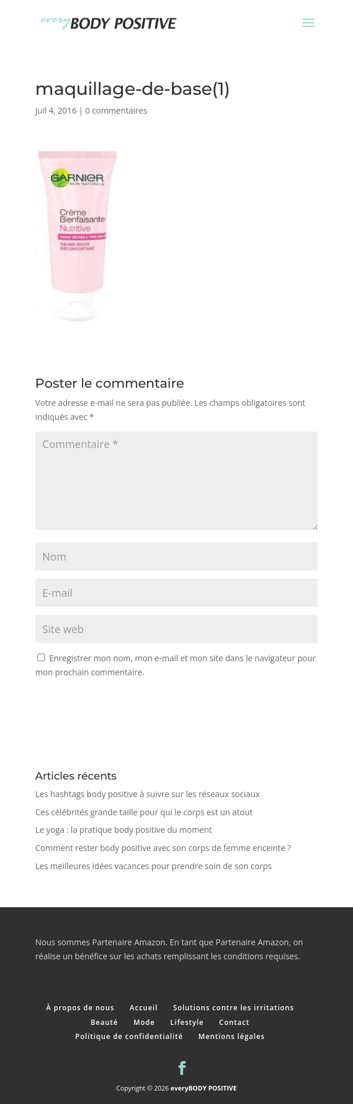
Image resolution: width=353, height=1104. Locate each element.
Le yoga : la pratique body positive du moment (123, 829)
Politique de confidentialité (129, 1036)
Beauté (104, 1022)
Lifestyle (187, 1022)
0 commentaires (116, 110)
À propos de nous (80, 1008)
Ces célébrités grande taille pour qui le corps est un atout (143, 812)
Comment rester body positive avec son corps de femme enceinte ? (163, 847)
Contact (234, 1022)
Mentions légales (231, 1036)
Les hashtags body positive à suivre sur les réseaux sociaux (147, 793)
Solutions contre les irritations (233, 1008)
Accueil (143, 1008)
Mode (144, 1022)
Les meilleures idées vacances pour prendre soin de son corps (154, 865)
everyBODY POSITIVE (203, 1088)
